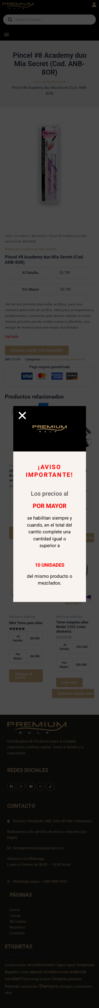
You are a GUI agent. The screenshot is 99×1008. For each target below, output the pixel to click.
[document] (49, 504)
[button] (22, 415)
